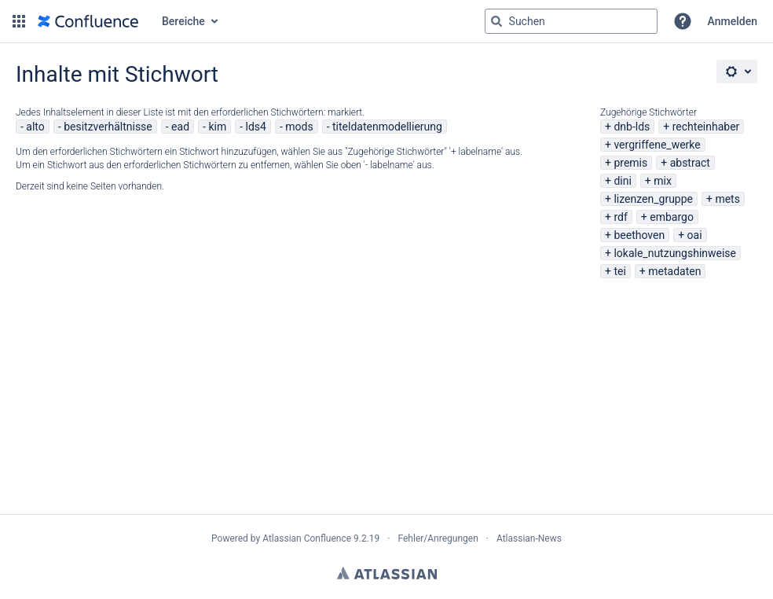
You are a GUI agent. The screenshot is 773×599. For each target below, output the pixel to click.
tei (619, 271)
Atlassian (387, 573)
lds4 (256, 126)
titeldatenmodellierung (387, 126)
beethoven (639, 235)
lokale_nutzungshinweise (675, 253)
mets (727, 199)
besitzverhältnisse (108, 126)
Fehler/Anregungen (438, 538)
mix (663, 181)
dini (622, 181)
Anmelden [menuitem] (732, 21)
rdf (620, 217)
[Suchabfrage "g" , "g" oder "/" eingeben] (571, 21)
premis (630, 162)
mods (299, 126)
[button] (19, 21)
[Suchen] (496, 21)
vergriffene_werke (657, 144)
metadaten (674, 271)
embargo (672, 217)
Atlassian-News (529, 538)
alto (35, 126)
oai (694, 235)
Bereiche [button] (183, 21)
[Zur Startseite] (88, 21)
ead (180, 126)
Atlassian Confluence (306, 538)
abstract (690, 162)
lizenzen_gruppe (653, 199)
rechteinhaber (706, 126)
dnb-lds (632, 126)
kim (217, 126)
